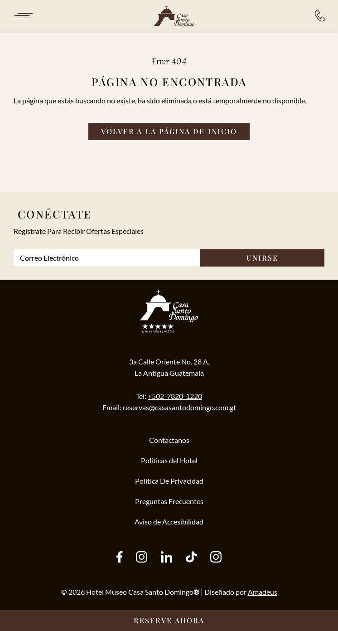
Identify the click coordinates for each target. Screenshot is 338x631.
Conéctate (55, 214)
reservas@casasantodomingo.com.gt (179, 407)
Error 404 (169, 61)
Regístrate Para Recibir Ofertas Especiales (79, 231)
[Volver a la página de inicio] (169, 131)
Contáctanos (169, 440)
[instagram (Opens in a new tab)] (141, 557)
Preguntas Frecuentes (169, 501)
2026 (76, 591)
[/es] (174, 16)
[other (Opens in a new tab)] (166, 557)
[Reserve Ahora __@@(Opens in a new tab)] (169, 620)
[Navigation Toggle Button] (21, 15)
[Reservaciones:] (320, 15)
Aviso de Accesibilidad (169, 521)
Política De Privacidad (169, 480)
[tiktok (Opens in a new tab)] (191, 557)
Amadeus (262, 591)
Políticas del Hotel (169, 460)
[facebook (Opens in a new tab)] (119, 557)
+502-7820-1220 (175, 396)
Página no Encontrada (169, 81)
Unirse (262, 257)
